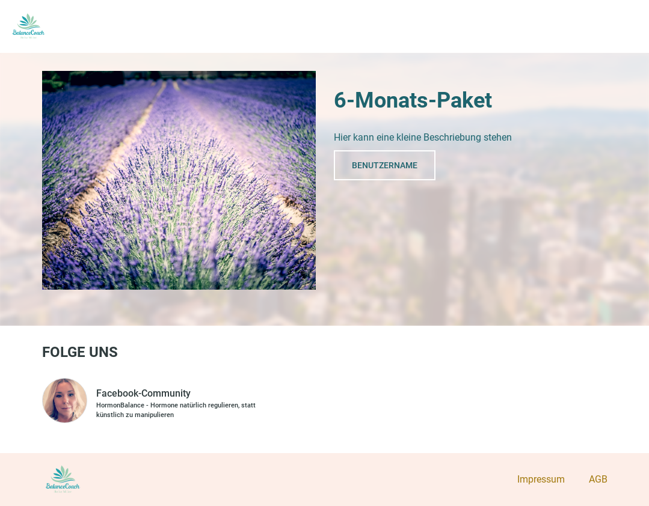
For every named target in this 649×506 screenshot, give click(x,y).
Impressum (541, 479)
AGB (598, 479)
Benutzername (384, 165)
